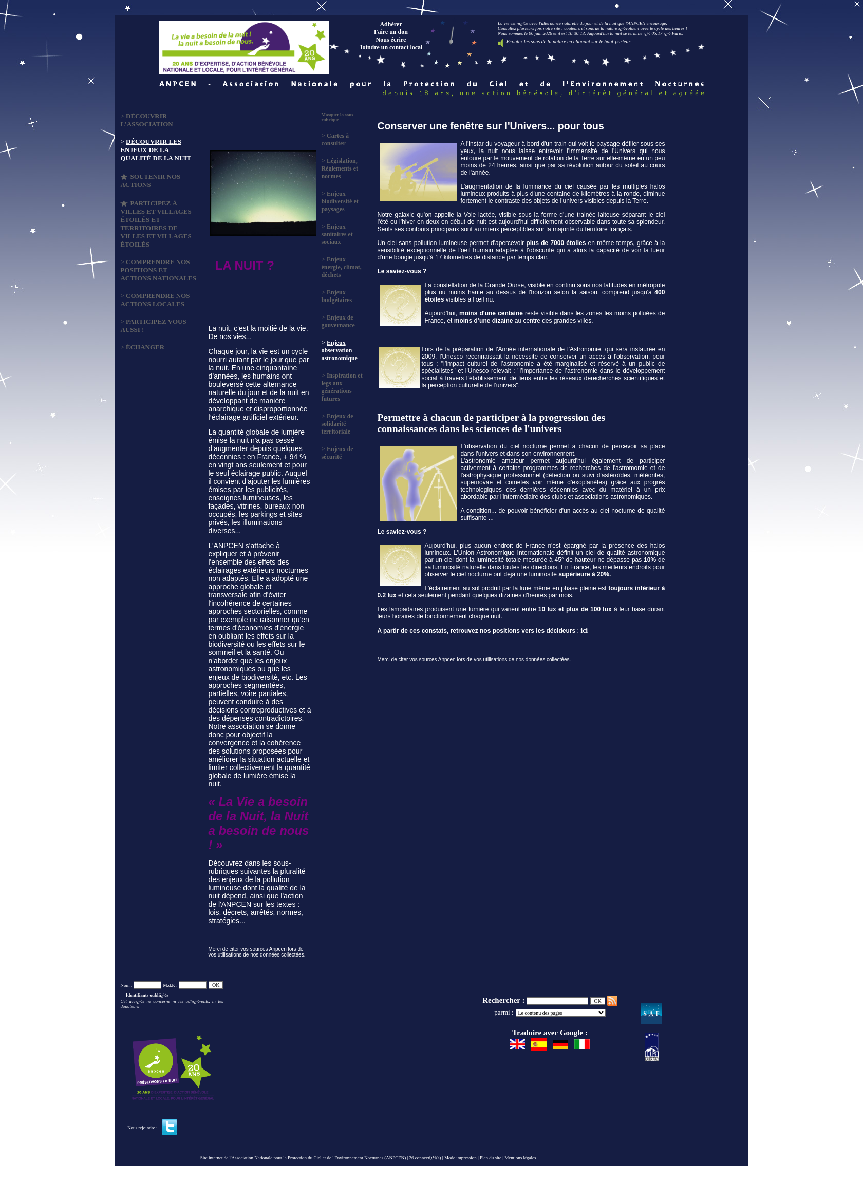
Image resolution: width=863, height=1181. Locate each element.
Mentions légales (520, 1157)
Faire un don (391, 31)
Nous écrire (391, 39)
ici (583, 630)
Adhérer (391, 24)
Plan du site (490, 1157)
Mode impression (460, 1157)
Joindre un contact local (391, 47)
